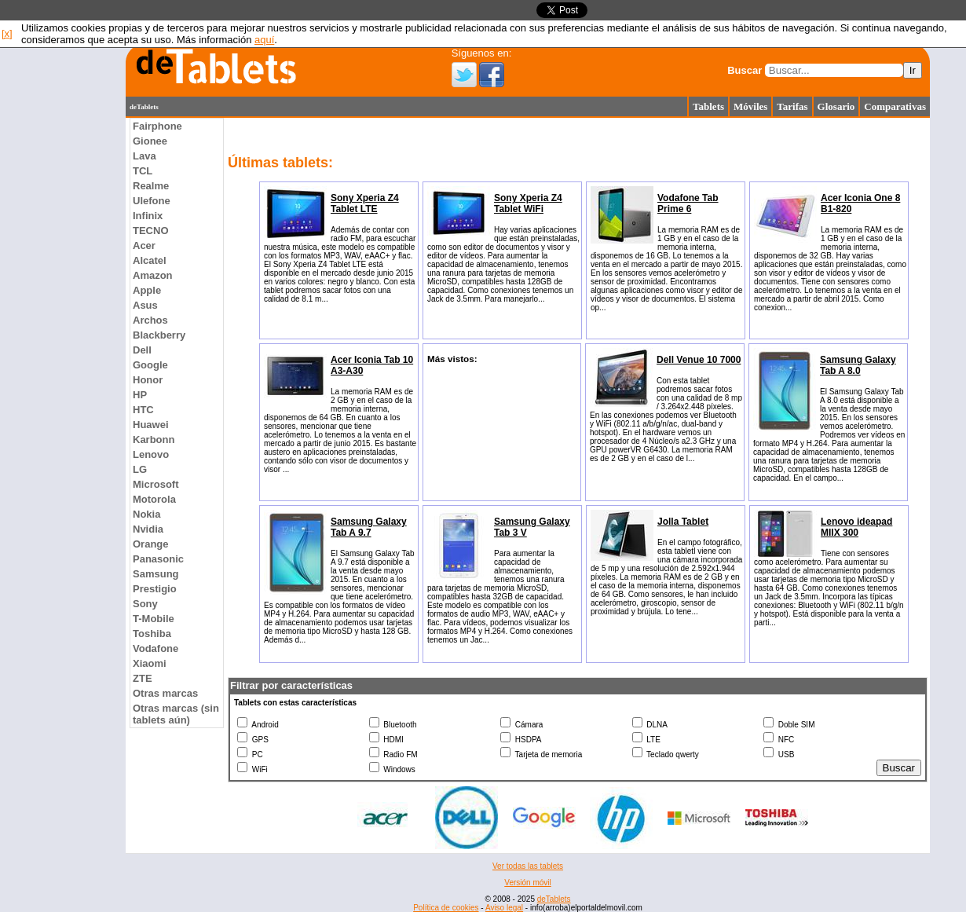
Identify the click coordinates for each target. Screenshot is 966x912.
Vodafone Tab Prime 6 (688, 203)
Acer (144, 245)
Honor (148, 380)
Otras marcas (165, 693)
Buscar (744, 70)
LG (140, 469)
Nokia (146, 514)
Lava (144, 156)
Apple (147, 290)
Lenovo (151, 454)
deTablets (554, 899)
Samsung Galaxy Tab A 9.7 (369, 527)
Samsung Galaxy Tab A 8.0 (858, 365)
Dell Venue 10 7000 (699, 359)
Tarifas (792, 106)
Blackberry (159, 335)
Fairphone (157, 126)
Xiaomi (149, 663)
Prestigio (155, 589)
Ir (912, 70)
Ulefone (151, 201)
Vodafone (155, 648)
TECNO (151, 230)
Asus (145, 305)
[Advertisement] (63, 353)
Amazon (153, 275)
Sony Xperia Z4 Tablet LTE (365, 203)
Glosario (836, 106)
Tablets (708, 106)
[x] (7, 33)
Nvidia (148, 529)
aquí (264, 40)
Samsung (156, 574)
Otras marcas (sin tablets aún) (176, 714)
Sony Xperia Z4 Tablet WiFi (528, 203)
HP (140, 395)
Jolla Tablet (682, 521)
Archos (150, 320)
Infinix (148, 216)
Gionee (150, 141)
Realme (151, 186)
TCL (142, 171)
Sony (145, 604)
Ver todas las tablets (527, 866)
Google (150, 365)
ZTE (142, 678)
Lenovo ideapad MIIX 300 (856, 527)
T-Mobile (153, 618)
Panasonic (158, 559)
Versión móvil (527, 882)
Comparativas (895, 106)
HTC (143, 410)
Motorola (154, 499)
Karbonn (153, 439)
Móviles (750, 106)
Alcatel (149, 260)
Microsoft (156, 484)
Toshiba (152, 633)
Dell (142, 350)
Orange (151, 544)
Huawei (151, 424)
